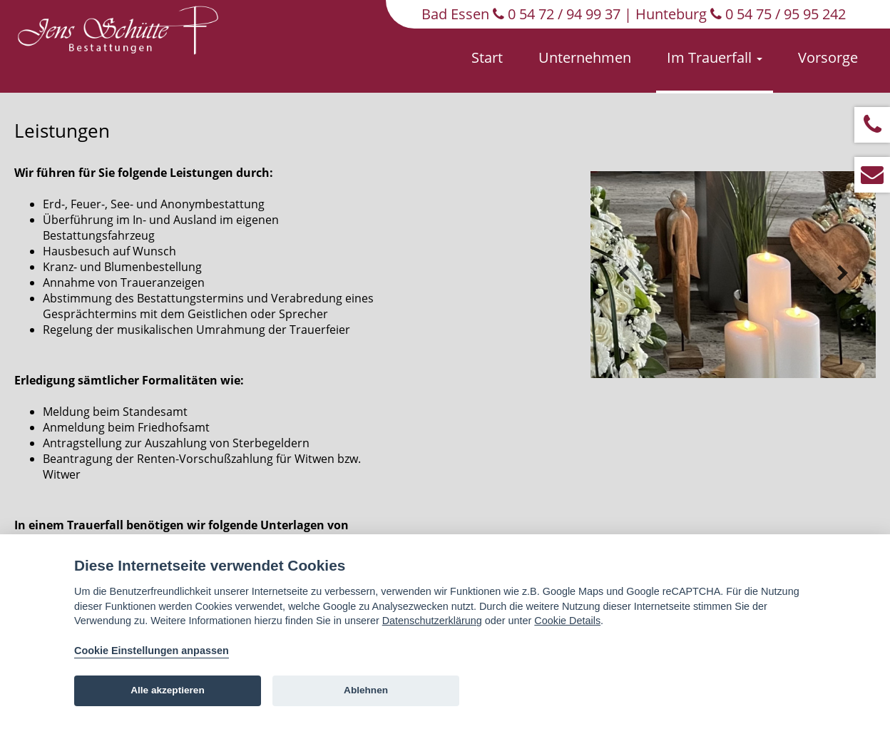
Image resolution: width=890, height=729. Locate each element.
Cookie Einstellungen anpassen (151, 650)
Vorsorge (828, 57)
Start (487, 57)
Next (842, 273)
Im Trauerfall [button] (714, 57)
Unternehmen (584, 57)
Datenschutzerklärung (432, 620)
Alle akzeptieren (168, 690)
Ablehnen (366, 690)
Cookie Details (567, 620)
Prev (624, 273)
